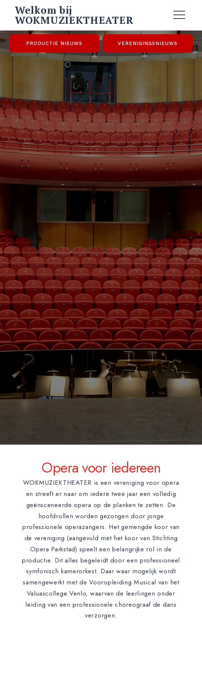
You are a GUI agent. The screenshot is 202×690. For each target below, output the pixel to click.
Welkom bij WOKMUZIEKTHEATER (74, 15)
